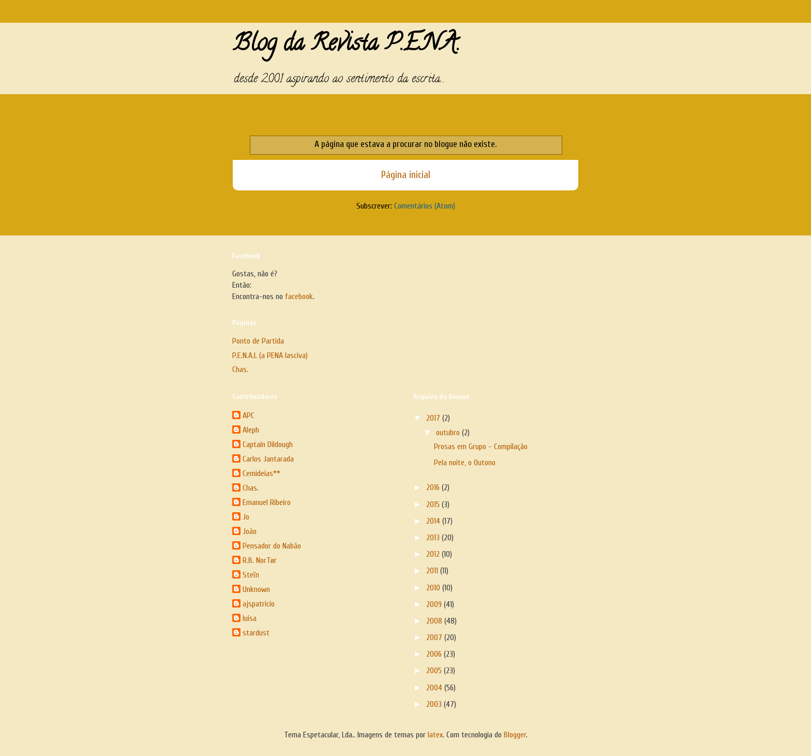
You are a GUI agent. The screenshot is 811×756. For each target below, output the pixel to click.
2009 (435, 604)
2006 (435, 654)
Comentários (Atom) (424, 206)
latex (435, 734)
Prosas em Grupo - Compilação (481, 446)
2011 (433, 570)
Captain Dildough (268, 444)
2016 (434, 487)
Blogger (515, 734)
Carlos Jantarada (268, 459)
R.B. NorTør (260, 560)
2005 (435, 670)
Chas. (240, 369)
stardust (256, 633)
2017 (434, 418)
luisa (250, 618)
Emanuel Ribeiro (267, 502)
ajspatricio (259, 604)
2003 (435, 704)
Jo (246, 517)
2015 (434, 504)
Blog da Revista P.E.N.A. (346, 45)
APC (248, 415)
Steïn (251, 575)
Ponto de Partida (258, 341)
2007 (435, 637)
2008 (435, 621)
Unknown (256, 589)
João (250, 531)
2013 (434, 537)
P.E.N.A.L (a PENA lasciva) (270, 355)
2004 (435, 687)
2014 (434, 521)
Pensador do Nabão (272, 546)
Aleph (251, 430)
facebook (299, 296)
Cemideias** (261, 473)
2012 (434, 554)
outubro (449, 432)
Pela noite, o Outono (464, 462)
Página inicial (405, 175)
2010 (434, 587)
